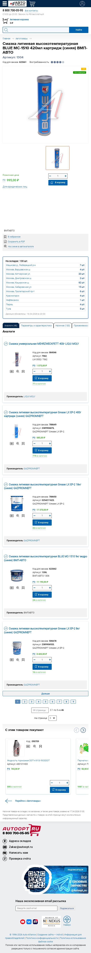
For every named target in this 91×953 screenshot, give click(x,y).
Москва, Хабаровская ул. (19, 286)
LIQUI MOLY (29, 396)
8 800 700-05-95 (16, 833)
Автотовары (22, 38)
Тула (8, 308)
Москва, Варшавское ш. (18, 269)
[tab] (11, 325)
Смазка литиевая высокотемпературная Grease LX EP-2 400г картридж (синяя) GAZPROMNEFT (42, 414)
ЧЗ (83, 69)
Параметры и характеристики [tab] (36, 325)
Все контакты (31, 10)
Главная (6, 38)
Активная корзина (19, 19)
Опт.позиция (79, 72)
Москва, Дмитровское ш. (19, 278)
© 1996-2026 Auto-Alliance (23, 934)
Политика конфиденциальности (42, 938)
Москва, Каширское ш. (17, 282)
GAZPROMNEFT (32, 468)
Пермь (9, 304)
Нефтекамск (12, 300)
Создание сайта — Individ (50, 934)
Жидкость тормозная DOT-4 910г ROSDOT (28, 760)
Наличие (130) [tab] (63, 325)
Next (83, 730)
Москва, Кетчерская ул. (18, 273)
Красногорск (12, 295)
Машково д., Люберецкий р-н (21, 265)
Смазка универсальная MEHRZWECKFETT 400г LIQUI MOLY (41, 343)
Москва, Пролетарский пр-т (20, 291)
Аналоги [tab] (11, 325)
